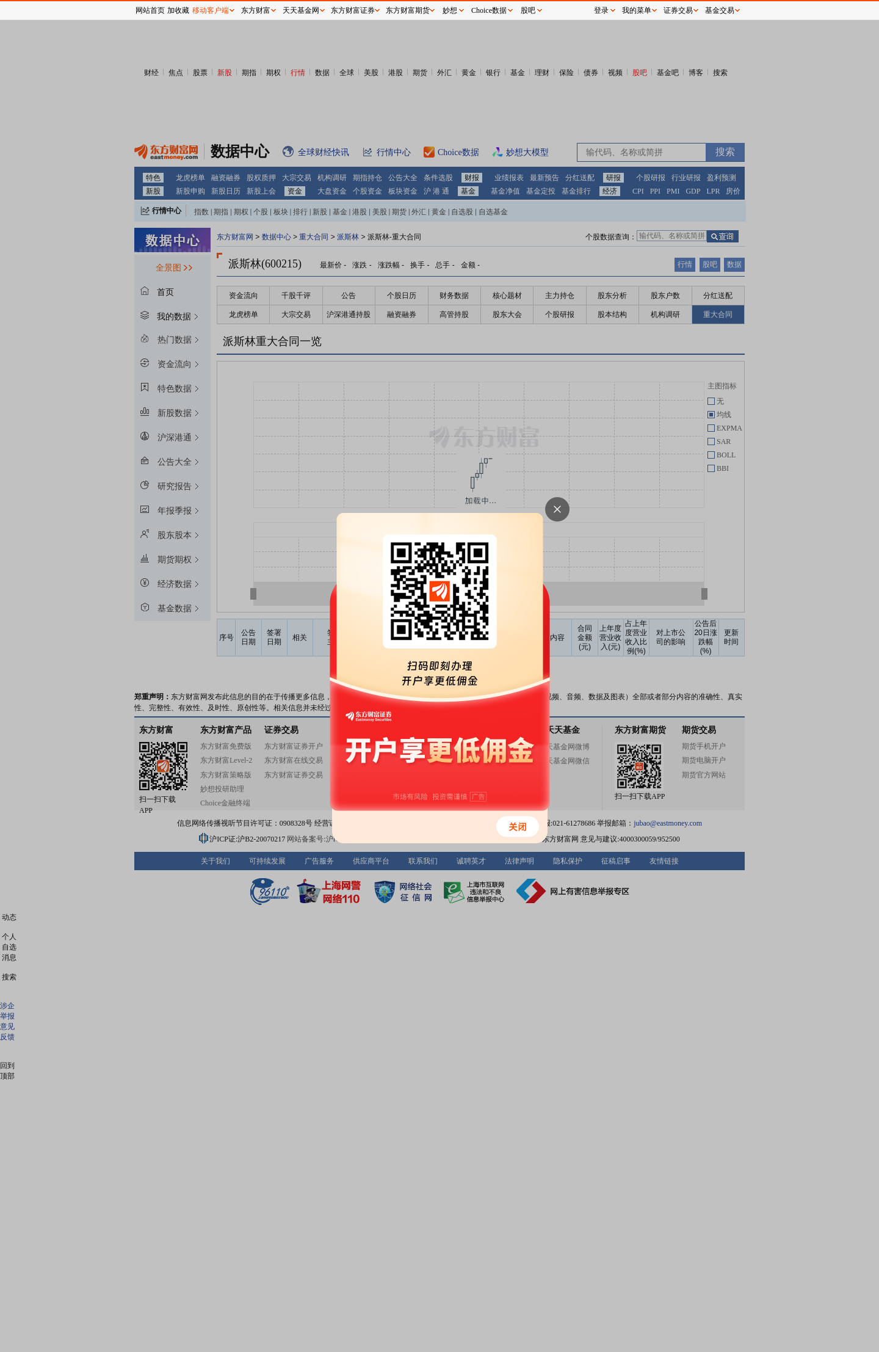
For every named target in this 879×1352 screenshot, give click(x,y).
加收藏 (178, 10)
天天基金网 (301, 10)
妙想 (450, 10)
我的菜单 (636, 10)
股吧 (528, 10)
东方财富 (255, 10)
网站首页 (150, 10)
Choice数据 (489, 10)
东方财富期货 (408, 10)
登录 (601, 10)
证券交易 (678, 10)
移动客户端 (210, 10)
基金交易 (719, 10)
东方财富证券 (353, 10)
